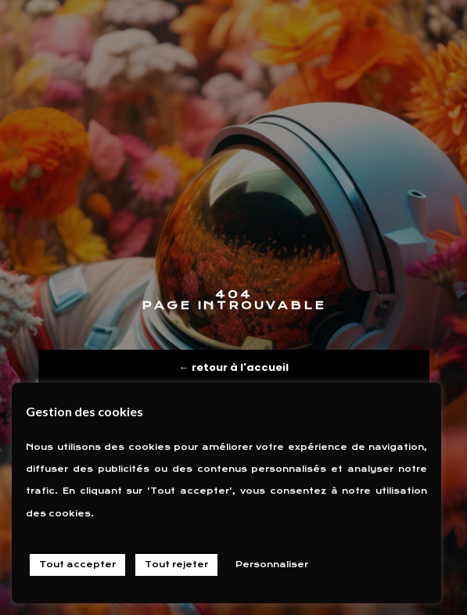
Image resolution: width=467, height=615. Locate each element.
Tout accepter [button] (77, 564)
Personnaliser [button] (271, 564)
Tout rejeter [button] (176, 564)
